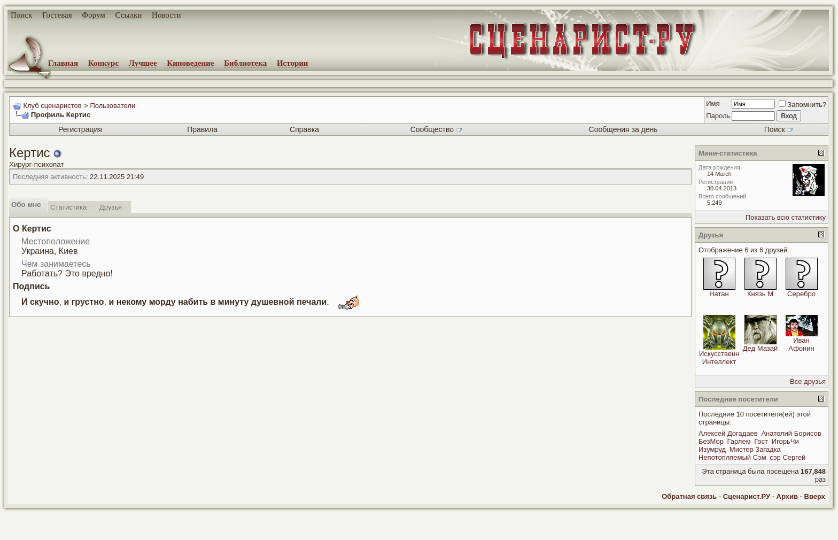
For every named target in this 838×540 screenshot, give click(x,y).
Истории (292, 63)
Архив (787, 496)
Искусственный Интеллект (723, 358)
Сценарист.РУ (746, 496)
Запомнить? (802, 105)
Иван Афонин (801, 344)
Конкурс (103, 63)
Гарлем (739, 441)
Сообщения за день (623, 129)
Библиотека (245, 63)
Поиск (21, 15)
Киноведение (190, 63)
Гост (761, 441)
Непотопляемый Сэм (732, 457)
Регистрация (80, 129)
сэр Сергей (787, 457)
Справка (304, 129)
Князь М (760, 294)
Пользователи (112, 106)
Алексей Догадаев (728, 433)
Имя (712, 103)
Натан (719, 294)
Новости (166, 15)
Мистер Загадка (755, 449)
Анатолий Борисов (791, 433)
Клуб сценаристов (52, 106)
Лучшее (143, 63)
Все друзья (808, 381)
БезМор (711, 441)
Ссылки (128, 15)
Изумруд (712, 449)
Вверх (814, 496)
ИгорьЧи (785, 441)
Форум (93, 15)
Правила (202, 129)
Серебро (801, 294)
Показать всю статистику (786, 217)
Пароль (718, 116)
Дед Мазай (760, 348)
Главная (63, 63)
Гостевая (57, 15)
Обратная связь (689, 496)
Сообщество (436, 129)
